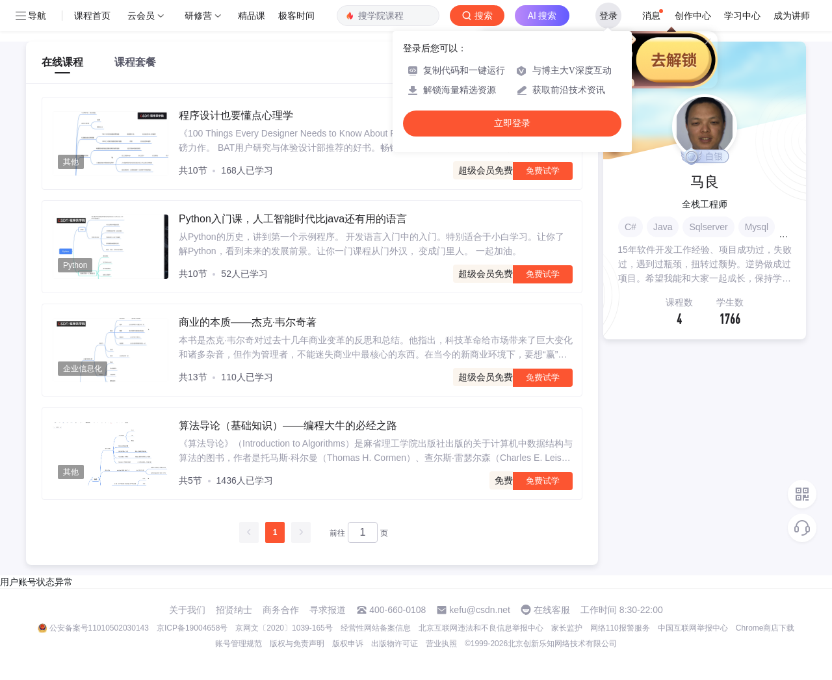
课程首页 (92, 15)
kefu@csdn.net (479, 610)
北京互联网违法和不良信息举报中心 (481, 628)
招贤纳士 (234, 610)
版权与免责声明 (297, 643)
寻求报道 (327, 610)
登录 (608, 15)
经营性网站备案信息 (376, 628)
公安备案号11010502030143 (99, 628)
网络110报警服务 (620, 628)
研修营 (198, 15)
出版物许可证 (394, 643)
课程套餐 (135, 62)
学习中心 (742, 15)
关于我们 (187, 610)
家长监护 (566, 628)
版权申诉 (347, 643)
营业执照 (441, 643)
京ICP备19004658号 (192, 628)
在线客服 (552, 610)
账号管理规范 (238, 643)
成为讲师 (792, 15)
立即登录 (512, 123)
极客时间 (296, 15)
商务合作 (281, 610)
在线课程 (62, 62)
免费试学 (543, 171)
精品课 (251, 15)
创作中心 (693, 15)
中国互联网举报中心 (693, 628)
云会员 (141, 15)
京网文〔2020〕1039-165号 (283, 628)
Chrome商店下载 (765, 628)
